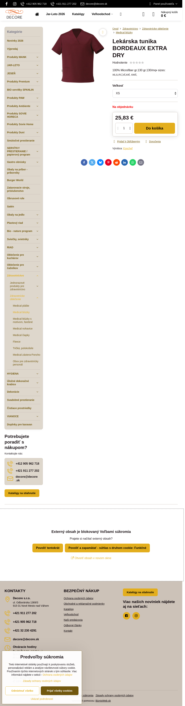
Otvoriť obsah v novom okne (91, 558)
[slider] (136, 62)
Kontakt (68, 630)
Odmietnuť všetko (22, 690)
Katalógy (69, 609)
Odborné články (73, 625)
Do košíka (154, 128)
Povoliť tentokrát (48, 547)
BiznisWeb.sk (103, 700)
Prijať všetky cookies (59, 690)
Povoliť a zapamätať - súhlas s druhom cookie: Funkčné (107, 547)
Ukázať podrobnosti (42, 698)
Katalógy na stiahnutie (22, 493)
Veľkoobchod (71, 614)
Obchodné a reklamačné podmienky (84, 603)
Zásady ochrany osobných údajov (115, 695)
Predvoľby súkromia (82, 695)
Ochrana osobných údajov (78, 598)
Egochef (128, 148)
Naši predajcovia (73, 619)
